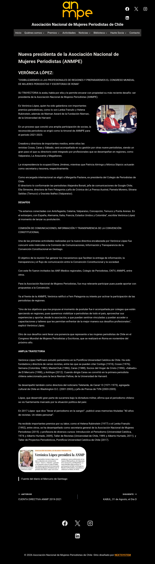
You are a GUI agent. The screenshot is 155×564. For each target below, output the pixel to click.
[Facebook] (127, 9)
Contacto (134, 32)
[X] (136, 9)
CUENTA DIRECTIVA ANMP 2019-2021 (46, 496)
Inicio (18, 32)
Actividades (69, 32)
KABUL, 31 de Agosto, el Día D (108, 496)
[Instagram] (145, 9)
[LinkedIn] (127, 18)
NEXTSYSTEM (123, 554)
